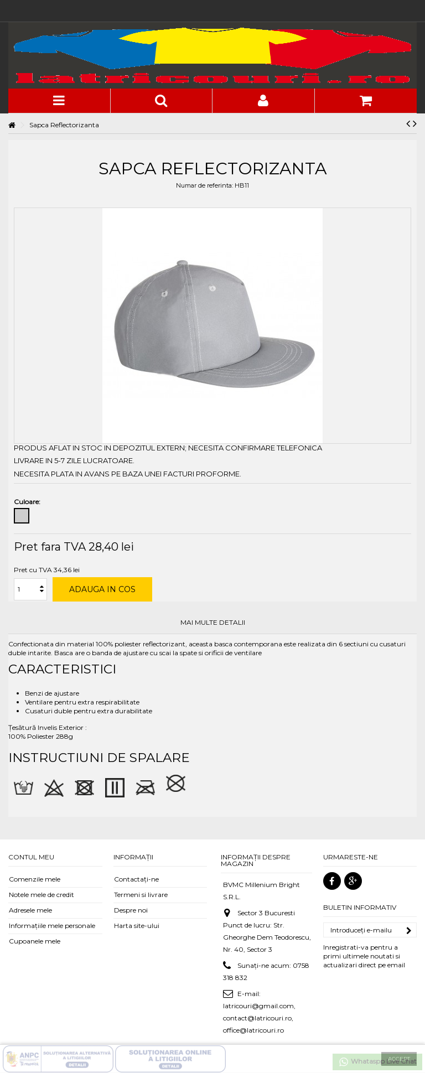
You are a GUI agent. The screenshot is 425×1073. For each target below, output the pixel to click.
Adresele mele (30, 910)
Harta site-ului (136, 925)
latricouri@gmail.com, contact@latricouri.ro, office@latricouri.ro (259, 1018)
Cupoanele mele (34, 941)
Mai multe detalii (212, 622)
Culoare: (28, 501)
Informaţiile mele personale (52, 925)
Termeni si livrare (141, 894)
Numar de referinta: (204, 185)
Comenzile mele (34, 879)
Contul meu (31, 857)
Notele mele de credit (41, 894)
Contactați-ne (136, 879)
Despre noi (131, 910)
